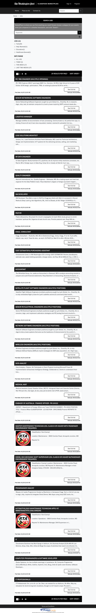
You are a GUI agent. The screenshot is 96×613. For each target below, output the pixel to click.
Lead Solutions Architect (26, 135)
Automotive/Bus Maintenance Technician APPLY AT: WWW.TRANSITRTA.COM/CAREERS (37, 509)
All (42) (19, 59)
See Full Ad (71, 89)
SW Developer (21, 194)
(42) (17, 41)
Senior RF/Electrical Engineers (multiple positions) (38, 307)
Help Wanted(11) (21, 47)
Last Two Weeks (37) (23, 68)
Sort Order (74, 74)
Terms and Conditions (48, 606)
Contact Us (36, 11)
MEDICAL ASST (21, 384)
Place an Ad (26, 11)
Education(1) (20, 49)
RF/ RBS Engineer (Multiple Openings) (31, 79)
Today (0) (19, 62)
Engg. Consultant (23, 232)
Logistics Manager (23, 117)
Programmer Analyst (24, 488)
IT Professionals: (22, 579)
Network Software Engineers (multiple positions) (37, 326)
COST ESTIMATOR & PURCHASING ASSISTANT (32, 251)
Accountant (20, 269)
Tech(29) (19, 44)
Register (77, 4)
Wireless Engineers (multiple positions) (33, 345)
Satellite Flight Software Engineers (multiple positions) (40, 288)
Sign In (69, 4)
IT (16, 539)
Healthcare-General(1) (23, 52)
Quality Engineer (22, 175)
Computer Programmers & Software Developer (36, 558)
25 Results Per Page (59, 74)
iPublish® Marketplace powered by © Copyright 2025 (48, 610)
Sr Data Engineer (22, 157)
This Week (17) (21, 65)
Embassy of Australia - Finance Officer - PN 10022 (36, 403)
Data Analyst (20, 363)
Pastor (18, 213)
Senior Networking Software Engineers (33, 98)
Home (17, 11)
